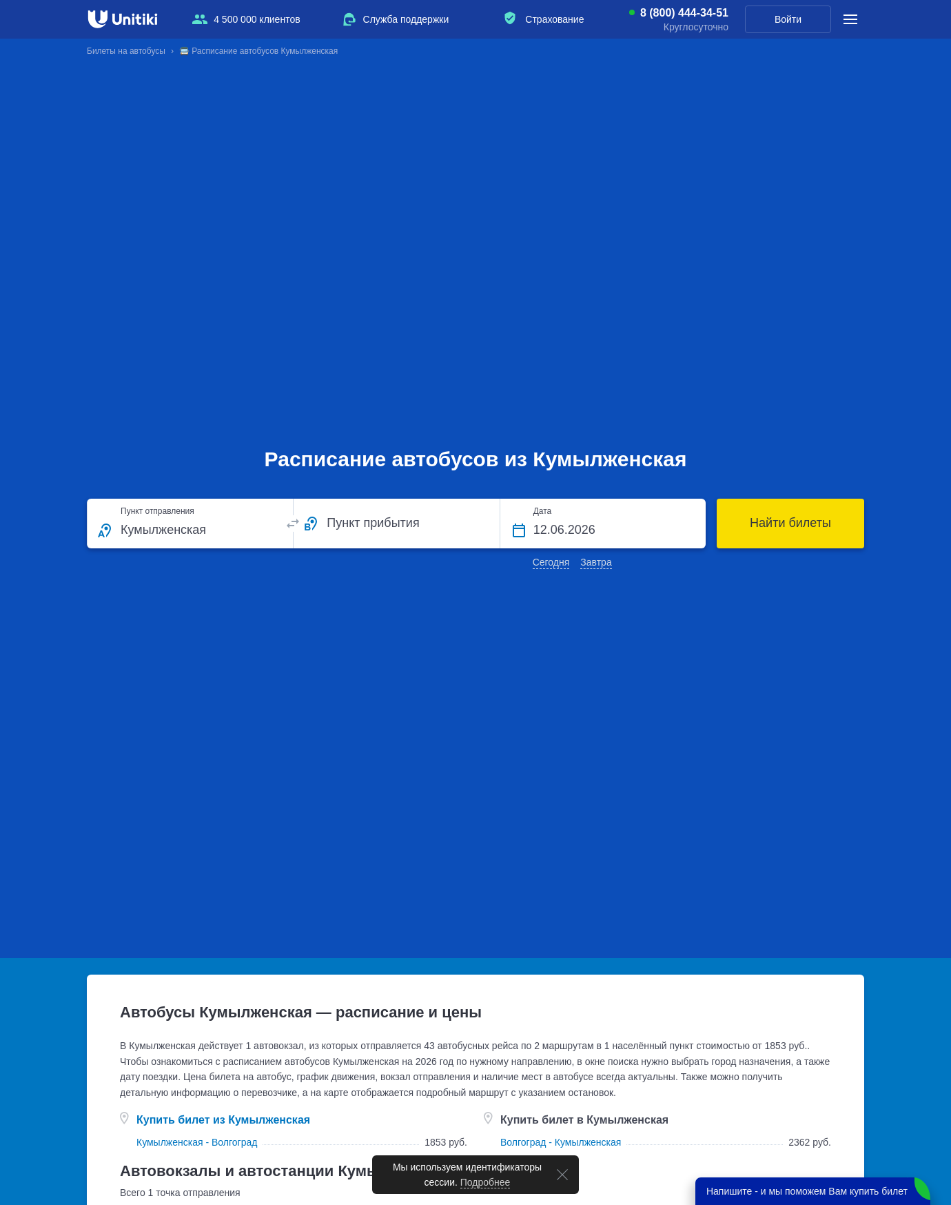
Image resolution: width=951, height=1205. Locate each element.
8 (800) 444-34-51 (684, 13)
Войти (788, 19)
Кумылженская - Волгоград (196, 1142)
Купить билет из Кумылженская (223, 1120)
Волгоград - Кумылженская (560, 1142)
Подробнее (485, 1182)
